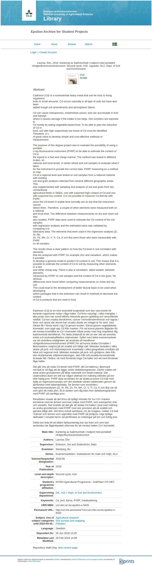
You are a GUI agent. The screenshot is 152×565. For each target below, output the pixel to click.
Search (88, 44)
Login (33, 52)
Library (52, 19)
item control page (68, 547)
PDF (82, 74)
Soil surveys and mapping (70, 520)
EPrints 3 (57, 559)
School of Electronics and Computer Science (87, 559)
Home (37, 44)
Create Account (48, 52)
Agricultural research (67, 517)
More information (34, 561)
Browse (72, 44)
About (54, 44)
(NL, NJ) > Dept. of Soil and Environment (79, 492)
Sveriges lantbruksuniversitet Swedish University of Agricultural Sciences (68, 13)
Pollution (61, 523)
